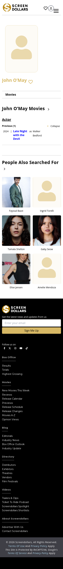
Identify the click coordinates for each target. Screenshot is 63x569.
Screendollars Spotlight (15, 506)
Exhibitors (7, 469)
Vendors (7, 477)
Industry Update (11, 448)
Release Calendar (12, 398)
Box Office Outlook (13, 444)
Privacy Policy (39, 546)
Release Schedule (12, 407)
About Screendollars (15, 518)
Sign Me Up (31, 330)
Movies (10, 94)
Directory (8, 456)
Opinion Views (10, 419)
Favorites (46, 8)
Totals (5, 369)
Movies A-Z (8, 415)
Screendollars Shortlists (15, 510)
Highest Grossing (12, 374)
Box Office (9, 357)
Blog (5, 427)
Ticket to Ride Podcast (15, 502)
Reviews (7, 394)
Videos (6, 489)
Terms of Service (17, 553)
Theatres (7, 473)
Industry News (10, 440)
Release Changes (12, 411)
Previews (7, 402)
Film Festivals (10, 481)
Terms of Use (16, 546)
